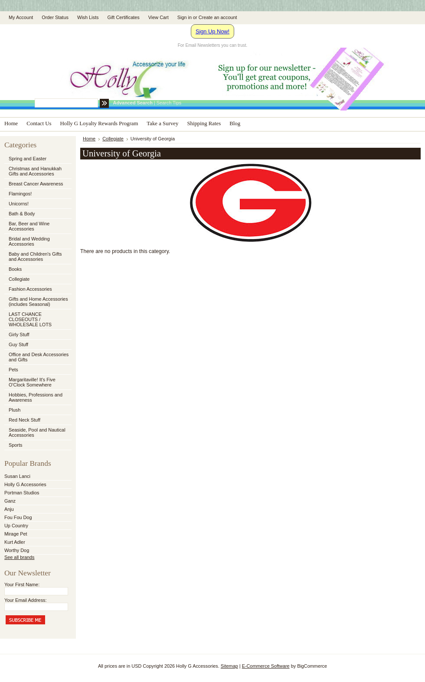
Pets (37, 370)
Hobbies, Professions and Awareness (37, 397)
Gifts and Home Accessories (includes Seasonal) (37, 301)
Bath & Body (22, 213)
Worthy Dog (16, 550)
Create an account (218, 17)
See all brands (19, 557)
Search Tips (169, 102)
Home (89, 138)
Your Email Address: (25, 600)
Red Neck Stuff (24, 419)
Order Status (55, 17)
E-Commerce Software (266, 666)
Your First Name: (21, 584)
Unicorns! (19, 203)
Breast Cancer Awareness (36, 183)
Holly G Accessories (25, 484)
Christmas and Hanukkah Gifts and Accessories (37, 171)
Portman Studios (21, 492)
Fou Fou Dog (18, 517)
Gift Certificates (123, 17)
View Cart (158, 17)
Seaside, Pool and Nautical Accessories (37, 432)
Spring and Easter (27, 158)
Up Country (16, 525)
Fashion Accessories (37, 289)
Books (15, 269)
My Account (21, 17)
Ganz (10, 500)
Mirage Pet (15, 533)
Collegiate (37, 279)
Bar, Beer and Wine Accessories (37, 226)
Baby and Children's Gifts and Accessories (35, 256)
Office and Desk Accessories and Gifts (39, 357)
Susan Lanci (17, 476)
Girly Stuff (37, 335)
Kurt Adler (14, 542)
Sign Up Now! (212, 31)
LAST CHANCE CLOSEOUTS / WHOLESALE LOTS (30, 319)
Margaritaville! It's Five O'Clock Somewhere (32, 382)
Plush (14, 409)
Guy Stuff (18, 344)
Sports (37, 445)
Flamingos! (20, 193)
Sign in (184, 17)
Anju (9, 509)
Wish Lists (88, 17)
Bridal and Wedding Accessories (29, 241)
